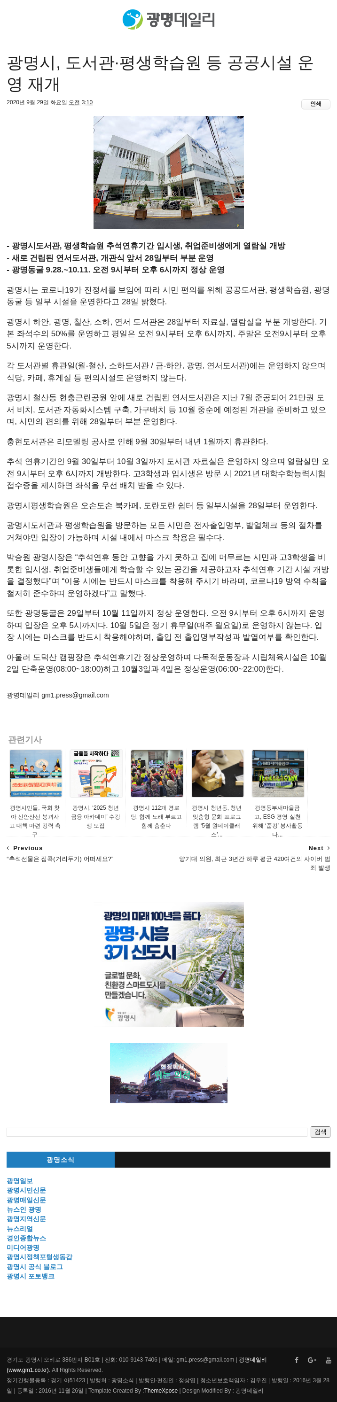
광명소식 (61, 1159)
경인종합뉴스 (26, 1238)
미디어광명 (23, 1247)
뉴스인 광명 (24, 1209)
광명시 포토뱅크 (31, 1276)
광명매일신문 (26, 1200)
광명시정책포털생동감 (39, 1257)
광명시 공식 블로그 (35, 1266)
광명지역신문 (26, 1219)
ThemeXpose (161, 1390)
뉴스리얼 (20, 1228)
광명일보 (20, 1181)
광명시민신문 (26, 1190)
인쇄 (315, 104)
